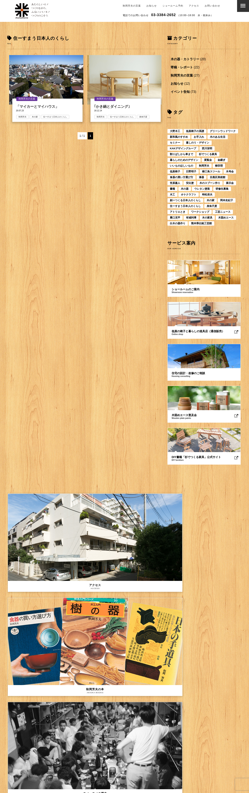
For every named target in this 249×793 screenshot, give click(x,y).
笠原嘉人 (175, 183)
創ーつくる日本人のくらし (185, 200)
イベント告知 (180, 91)
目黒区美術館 (217, 177)
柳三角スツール (211, 171)
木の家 (36, 117)
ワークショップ (200, 211)
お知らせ (151, 5)
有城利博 (191, 217)
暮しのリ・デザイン (197, 142)
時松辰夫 (207, 194)
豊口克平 (175, 217)
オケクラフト (188, 194)
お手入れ (199, 136)
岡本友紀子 (226, 200)
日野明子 (191, 171)
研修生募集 (222, 188)
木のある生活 (217, 136)
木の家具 (207, 217)
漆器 (201, 177)
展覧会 (208, 159)
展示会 (230, 183)
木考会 (230, 171)
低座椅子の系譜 (195, 131)
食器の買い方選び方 (181, 177)
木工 (172, 194)
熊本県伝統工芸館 (201, 223)
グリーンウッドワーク (223, 131)
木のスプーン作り (209, 183)
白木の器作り (177, 223)
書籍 (172, 188)
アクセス (194, 5)
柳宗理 (219, 165)
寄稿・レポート (182, 67)
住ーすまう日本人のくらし (56, 117)
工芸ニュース (223, 211)
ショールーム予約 (172, 5)
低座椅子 (175, 171)
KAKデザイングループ (183, 148)
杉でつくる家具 (208, 154)
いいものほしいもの (181, 165)
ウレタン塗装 (202, 188)
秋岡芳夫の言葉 (132, 5)
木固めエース (226, 217)
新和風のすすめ (179, 136)
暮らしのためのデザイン (184, 159)
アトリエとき (177, 211)
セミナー (175, 142)
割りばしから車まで (181, 154)
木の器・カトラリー (185, 59)
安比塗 (190, 183)
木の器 (185, 188)
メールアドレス (21, 740)
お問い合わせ (212, 5)
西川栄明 (207, 148)
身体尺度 (144, 117)
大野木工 (175, 131)
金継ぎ (221, 159)
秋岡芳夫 (24, 117)
